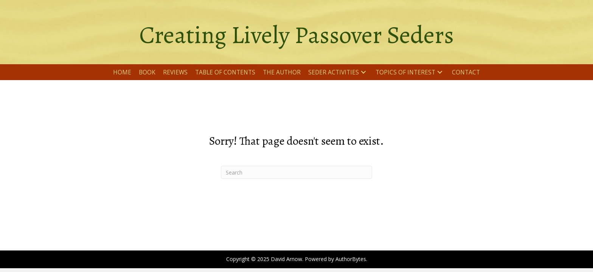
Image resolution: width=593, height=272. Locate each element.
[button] (363, 72)
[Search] (296, 172)
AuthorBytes (350, 259)
